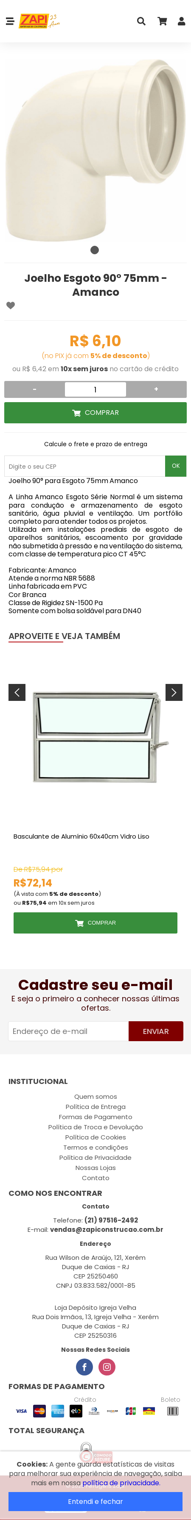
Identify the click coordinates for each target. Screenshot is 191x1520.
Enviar (156, 1031)
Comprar (102, 412)
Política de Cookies (95, 1137)
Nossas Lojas (96, 1167)
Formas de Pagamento (95, 1116)
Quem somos (95, 1096)
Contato (96, 1177)
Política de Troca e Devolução (95, 1127)
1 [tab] (94, 250)
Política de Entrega (96, 1106)
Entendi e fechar (95, 1501)
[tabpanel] (95, 150)
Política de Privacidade (95, 1157)
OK (176, 466)
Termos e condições (95, 1147)
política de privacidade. (121, 1483)
